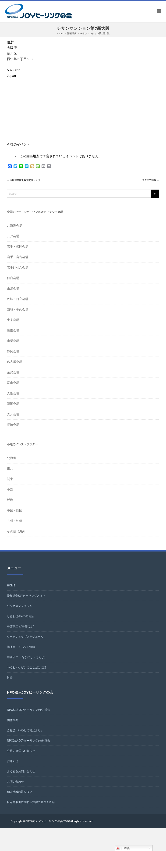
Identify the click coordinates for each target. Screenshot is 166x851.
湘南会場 (13, 330)
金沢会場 (13, 372)
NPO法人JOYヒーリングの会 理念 (28, 709)
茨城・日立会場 (17, 299)
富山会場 (13, 383)
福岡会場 (13, 403)
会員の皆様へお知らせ (21, 750)
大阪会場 (13, 393)
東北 (10, 468)
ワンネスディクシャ (19, 606)
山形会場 (13, 288)
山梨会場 (13, 341)
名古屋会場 (14, 362)
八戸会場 (13, 236)
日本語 (123, 848)
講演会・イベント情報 (21, 647)
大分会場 (13, 414)
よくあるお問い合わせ (21, 771)
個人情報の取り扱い (19, 791)
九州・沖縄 (14, 521)
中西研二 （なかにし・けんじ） (27, 657)
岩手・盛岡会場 (17, 246)
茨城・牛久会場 (17, 309)
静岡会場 (13, 351)
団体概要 (12, 720)
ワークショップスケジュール (25, 636)
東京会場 (13, 320)
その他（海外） (17, 531)
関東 (10, 479)
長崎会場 (13, 424)
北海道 (11, 458)
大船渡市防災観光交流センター (24, 180)
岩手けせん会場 (17, 267)
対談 (10, 677)
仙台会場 (13, 278)
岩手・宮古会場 (17, 257)
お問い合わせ (15, 781)
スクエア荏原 (150, 180)
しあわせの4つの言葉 (20, 616)
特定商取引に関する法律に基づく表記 (31, 802)
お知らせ (12, 761)
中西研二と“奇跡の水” (20, 626)
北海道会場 (14, 225)
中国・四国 (14, 510)
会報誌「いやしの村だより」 (25, 730)
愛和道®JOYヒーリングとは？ (26, 595)
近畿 (10, 500)
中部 (10, 489)
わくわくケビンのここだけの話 (26, 667)
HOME (11, 585)
